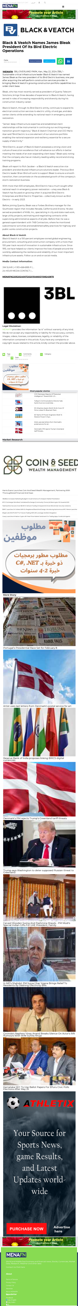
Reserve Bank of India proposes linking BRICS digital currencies (33, 762)
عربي (33, 2)
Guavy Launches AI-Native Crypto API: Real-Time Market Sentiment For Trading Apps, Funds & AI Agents (36, 520)
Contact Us (10, 1287)
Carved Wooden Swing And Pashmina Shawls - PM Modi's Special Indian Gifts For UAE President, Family (36, 926)
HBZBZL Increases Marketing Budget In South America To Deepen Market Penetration (31, 502)
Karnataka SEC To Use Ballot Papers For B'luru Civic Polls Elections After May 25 (36, 1090)
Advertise (9, 1290)
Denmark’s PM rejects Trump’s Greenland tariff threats (35, 821)
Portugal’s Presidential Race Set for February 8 (30, 651)
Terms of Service (12, 1281)
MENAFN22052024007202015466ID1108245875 (28, 280)
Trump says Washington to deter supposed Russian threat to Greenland (38, 874)
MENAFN (8, 75)
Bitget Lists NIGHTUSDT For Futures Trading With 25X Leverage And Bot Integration (29, 516)
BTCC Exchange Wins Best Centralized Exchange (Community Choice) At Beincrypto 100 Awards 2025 (35, 506)
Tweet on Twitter (49, 65)
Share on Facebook (35, 65)
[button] (39, 2)
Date (6, 64)
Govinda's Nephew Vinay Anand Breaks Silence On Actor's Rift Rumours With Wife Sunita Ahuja (39, 1036)
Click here (20, 1269)
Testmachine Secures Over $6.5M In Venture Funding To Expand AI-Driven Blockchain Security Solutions (36, 509)
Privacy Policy (11, 1284)
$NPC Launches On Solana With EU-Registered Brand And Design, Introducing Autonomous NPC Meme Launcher (39, 513)
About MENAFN (12, 1293)
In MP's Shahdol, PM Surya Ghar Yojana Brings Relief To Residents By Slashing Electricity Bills (35, 986)
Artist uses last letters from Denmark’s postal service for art (37, 709)
